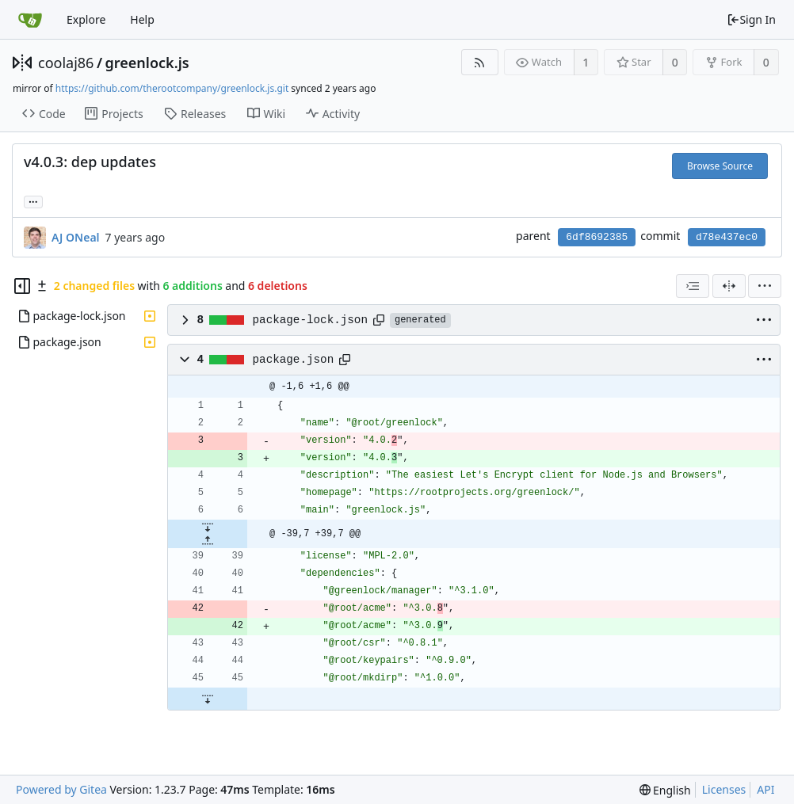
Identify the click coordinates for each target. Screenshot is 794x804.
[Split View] (729, 286)
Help (142, 19)
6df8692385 (597, 237)
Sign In (751, 19)
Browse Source (720, 166)
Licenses (724, 789)
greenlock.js (147, 62)
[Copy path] (379, 320)
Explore (86, 19)
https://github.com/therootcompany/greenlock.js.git (171, 88)
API (765, 789)
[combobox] (692, 286)
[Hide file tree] (22, 286)
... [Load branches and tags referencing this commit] (33, 201)
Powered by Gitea (61, 789)
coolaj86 (66, 62)
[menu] (764, 286)
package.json (293, 359)
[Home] (30, 20)
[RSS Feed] (479, 62)
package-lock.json (310, 320)
